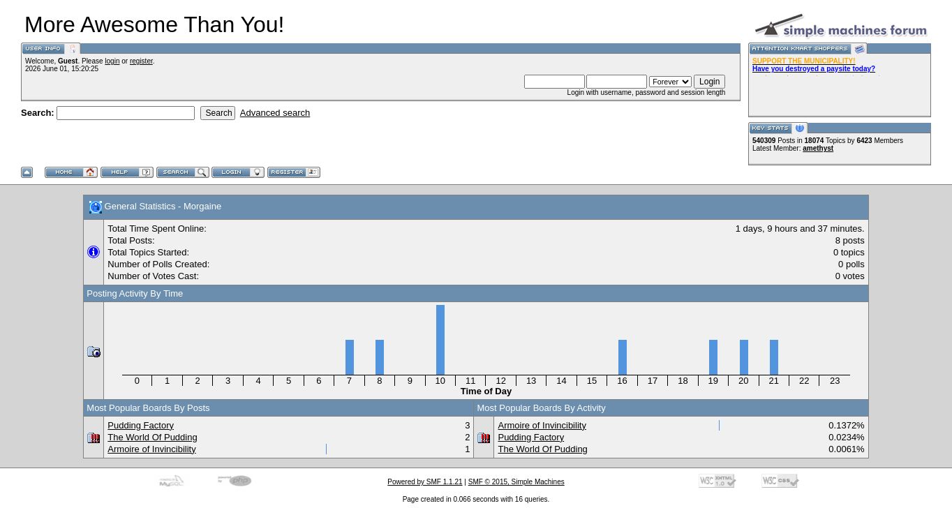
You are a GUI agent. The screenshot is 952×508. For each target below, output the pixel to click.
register (141, 61)
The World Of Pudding (152, 437)
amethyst (818, 148)
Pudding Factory (140, 425)
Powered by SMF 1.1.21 (424, 482)
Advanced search (275, 112)
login (112, 61)
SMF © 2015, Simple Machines (516, 482)
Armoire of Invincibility (151, 449)
